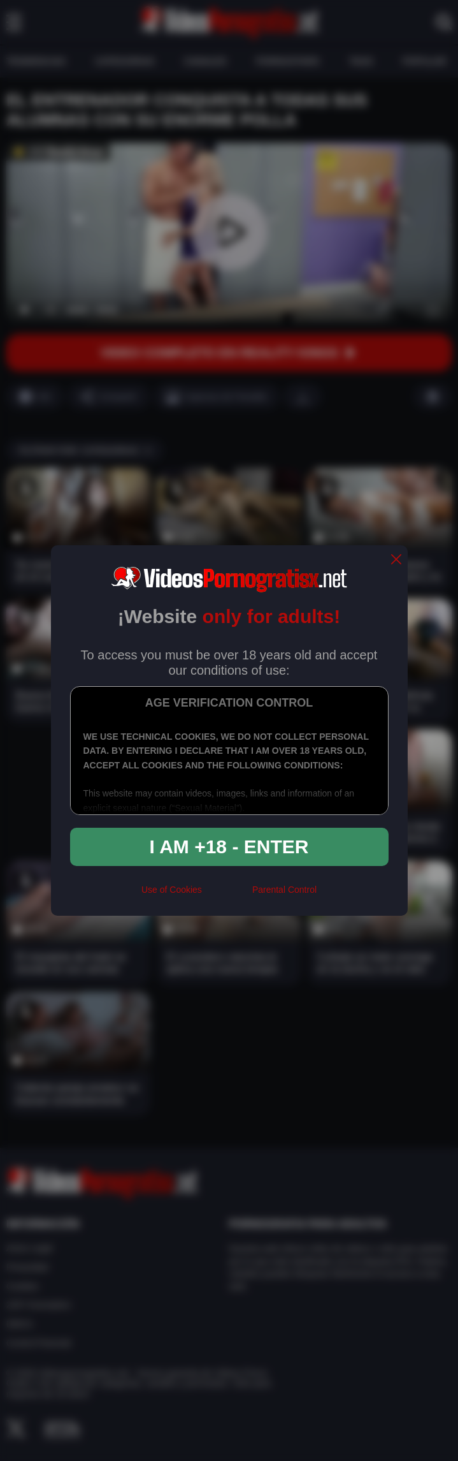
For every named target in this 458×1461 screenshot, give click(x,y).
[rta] (227, 895)
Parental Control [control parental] (284, 890)
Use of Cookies (171, 890)
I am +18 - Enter (229, 846)
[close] (396, 560)
